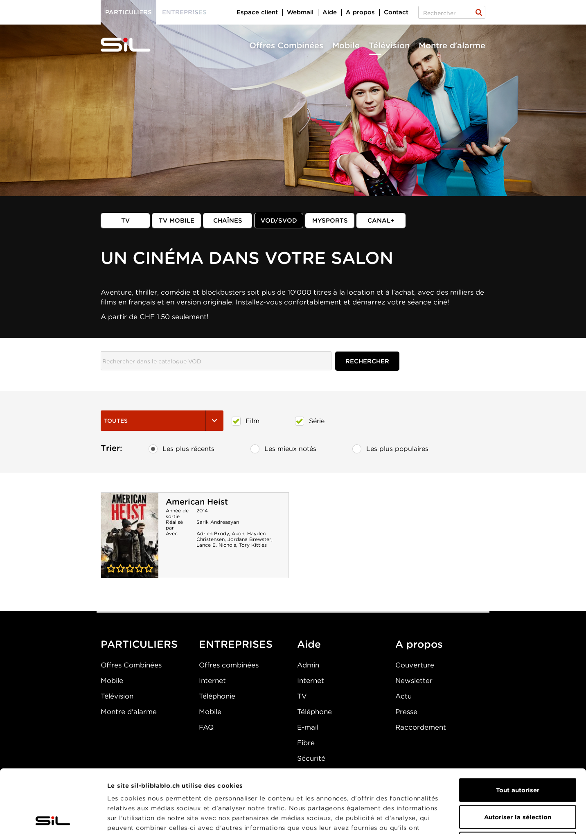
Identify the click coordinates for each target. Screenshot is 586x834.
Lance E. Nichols (216, 545)
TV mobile (176, 220)
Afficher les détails (461, 818)
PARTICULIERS (139, 644)
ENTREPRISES (236, 644)
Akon (238, 533)
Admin (308, 665)
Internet (212, 680)
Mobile (346, 45)
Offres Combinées (286, 45)
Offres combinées (229, 665)
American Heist (197, 502)
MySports (330, 220)
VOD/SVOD (279, 220)
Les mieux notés (283, 449)
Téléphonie (217, 696)
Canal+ (380, 220)
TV (125, 220)
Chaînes (227, 220)
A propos (360, 12)
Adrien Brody (212, 533)
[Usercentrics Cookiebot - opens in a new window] (53, 818)
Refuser (518, 780)
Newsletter (414, 680)
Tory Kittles (253, 545)
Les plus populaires (390, 449)
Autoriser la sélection (517, 753)
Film (245, 421)
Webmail (300, 12)
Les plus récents (181, 449)
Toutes (162, 420)
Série (310, 421)
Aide (329, 12)
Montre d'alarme (452, 45)
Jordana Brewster (249, 539)
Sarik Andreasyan (217, 522)
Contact (396, 12)
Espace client (257, 12)
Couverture (414, 665)
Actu (403, 696)
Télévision (389, 45)
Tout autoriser (517, 726)
